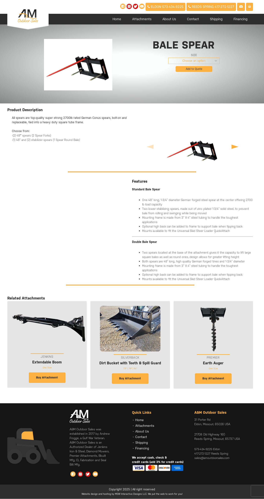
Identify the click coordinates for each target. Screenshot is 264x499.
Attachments (141, 19)
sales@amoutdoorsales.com (212, 458)
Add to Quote (194, 68)
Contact (193, 19)
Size (194, 55)
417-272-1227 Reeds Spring (211, 453)
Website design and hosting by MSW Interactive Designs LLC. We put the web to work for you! (132, 494)
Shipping (216, 19)
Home (117, 19)
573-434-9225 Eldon (207, 449)
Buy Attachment (47, 377)
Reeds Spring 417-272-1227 (211, 7)
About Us (169, 19)
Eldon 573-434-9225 (165, 7)
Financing (240, 19)
